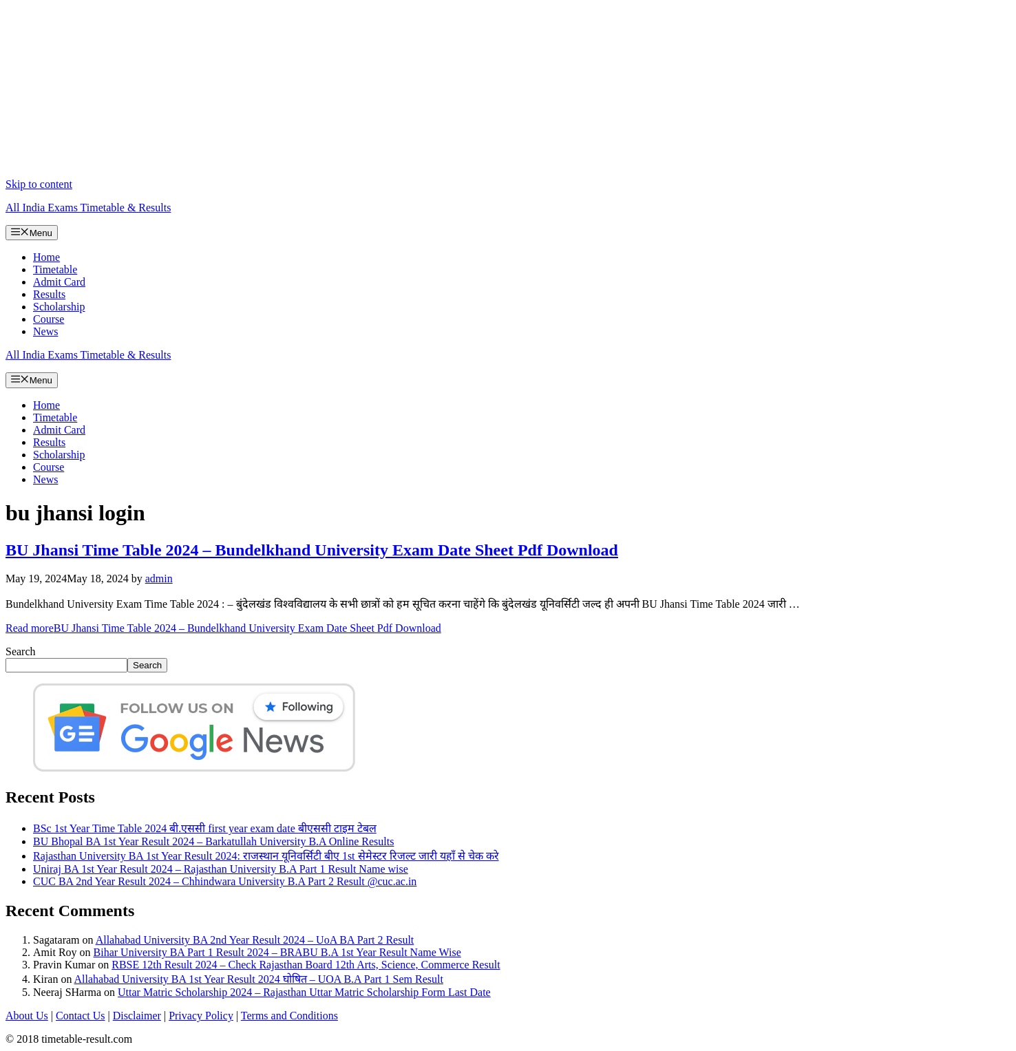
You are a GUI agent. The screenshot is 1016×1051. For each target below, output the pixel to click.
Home (46, 257)
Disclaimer (137, 1015)
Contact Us (80, 1015)
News (45, 331)
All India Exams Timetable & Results (88, 207)
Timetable (55, 269)
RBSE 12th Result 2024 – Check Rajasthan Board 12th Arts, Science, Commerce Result (306, 964)
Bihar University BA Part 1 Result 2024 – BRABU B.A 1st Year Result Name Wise (277, 952)
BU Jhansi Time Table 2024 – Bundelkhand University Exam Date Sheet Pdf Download (312, 550)
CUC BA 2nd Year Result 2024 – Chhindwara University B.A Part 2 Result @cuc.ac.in (224, 881)
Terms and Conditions (289, 1015)
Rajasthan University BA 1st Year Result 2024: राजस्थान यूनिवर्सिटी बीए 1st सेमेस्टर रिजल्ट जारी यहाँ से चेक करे (266, 856)
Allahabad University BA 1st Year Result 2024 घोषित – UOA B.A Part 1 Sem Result (258, 979)
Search (21, 651)
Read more (223, 628)
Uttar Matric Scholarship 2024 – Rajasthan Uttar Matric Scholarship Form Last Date (304, 992)
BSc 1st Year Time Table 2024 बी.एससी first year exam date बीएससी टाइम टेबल (205, 828)
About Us (27, 1015)
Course (48, 319)
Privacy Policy (201, 1015)
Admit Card (59, 282)
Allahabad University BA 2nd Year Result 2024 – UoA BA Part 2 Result (255, 940)
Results (49, 294)
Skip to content (39, 184)
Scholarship (59, 306)
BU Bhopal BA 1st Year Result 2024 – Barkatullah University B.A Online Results (213, 841)
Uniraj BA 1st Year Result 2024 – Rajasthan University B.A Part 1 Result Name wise (220, 869)
